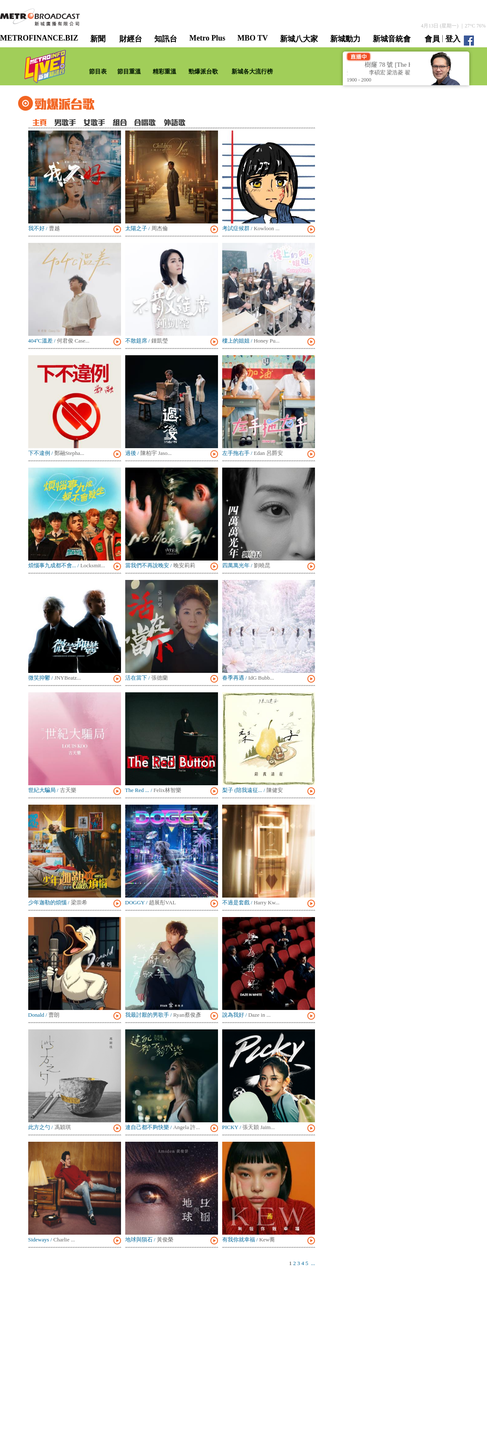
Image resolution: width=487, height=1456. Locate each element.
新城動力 (345, 39)
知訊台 (165, 39)
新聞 (97, 39)
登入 (452, 39)
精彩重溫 (164, 71)
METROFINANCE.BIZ (39, 38)
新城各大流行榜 (252, 71)
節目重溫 (129, 71)
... (313, 1263)
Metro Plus (207, 38)
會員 (432, 39)
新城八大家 (299, 39)
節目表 (98, 71)
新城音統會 (392, 39)
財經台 (130, 39)
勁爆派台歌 (203, 71)
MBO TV (252, 38)
